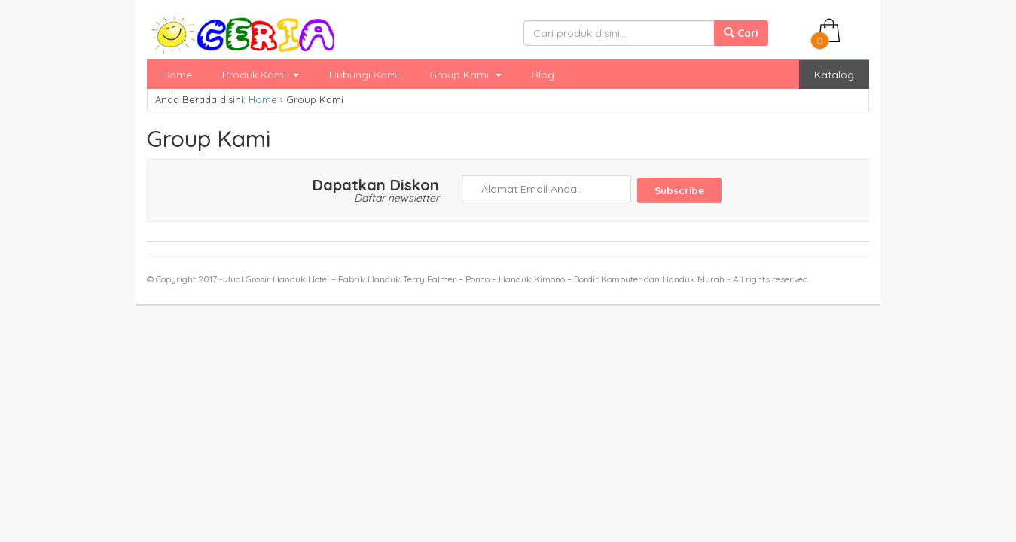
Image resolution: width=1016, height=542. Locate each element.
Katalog (834, 74)
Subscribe (679, 190)
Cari (741, 33)
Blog (543, 74)
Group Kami (465, 74)
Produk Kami (260, 74)
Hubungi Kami (364, 74)
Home (177, 74)
